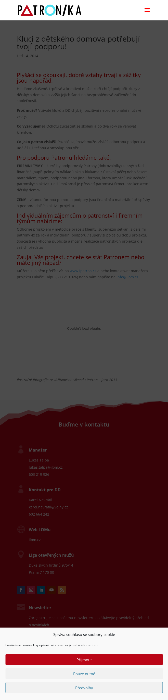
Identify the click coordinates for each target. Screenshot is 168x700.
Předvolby (84, 687)
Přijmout (84, 659)
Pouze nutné (84, 673)
